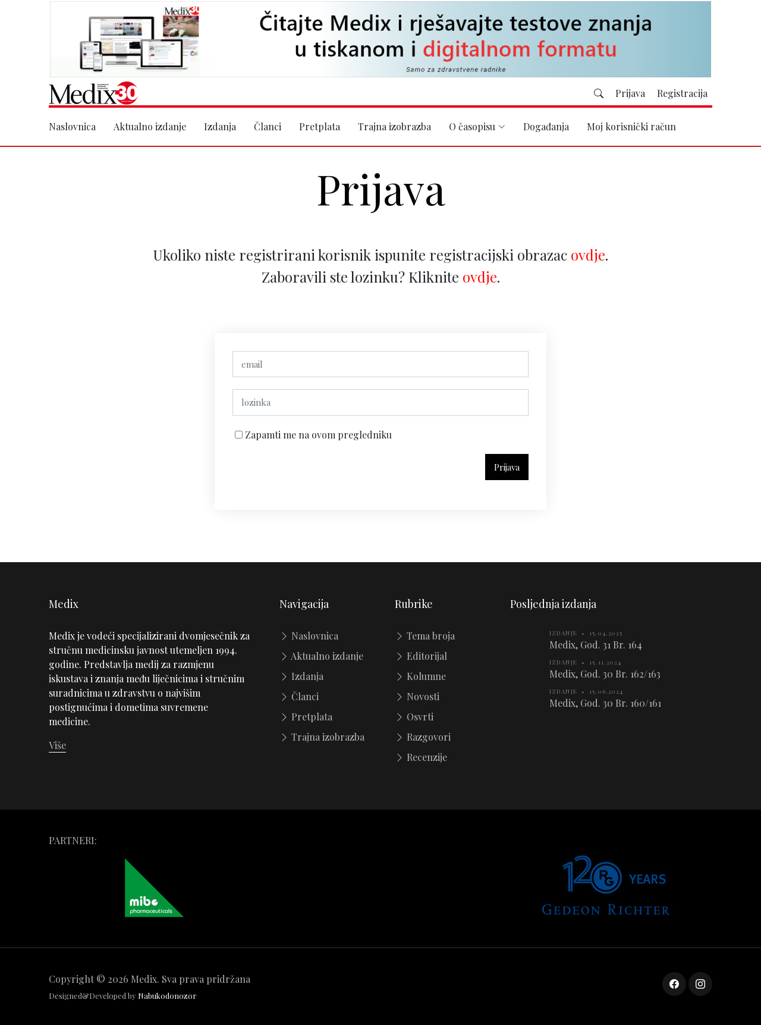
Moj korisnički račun (631, 126)
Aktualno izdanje (150, 126)
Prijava (630, 93)
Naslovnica (72, 126)
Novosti (417, 696)
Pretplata (319, 126)
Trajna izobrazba (394, 126)
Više (57, 745)
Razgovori (423, 737)
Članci (267, 126)
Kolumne (420, 676)
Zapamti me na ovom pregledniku (317, 439)
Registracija (682, 93)
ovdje (588, 259)
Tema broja (425, 635)
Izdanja (220, 126)
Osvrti (414, 716)
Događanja (546, 126)
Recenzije (421, 757)
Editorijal (421, 656)
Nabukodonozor (167, 995)
